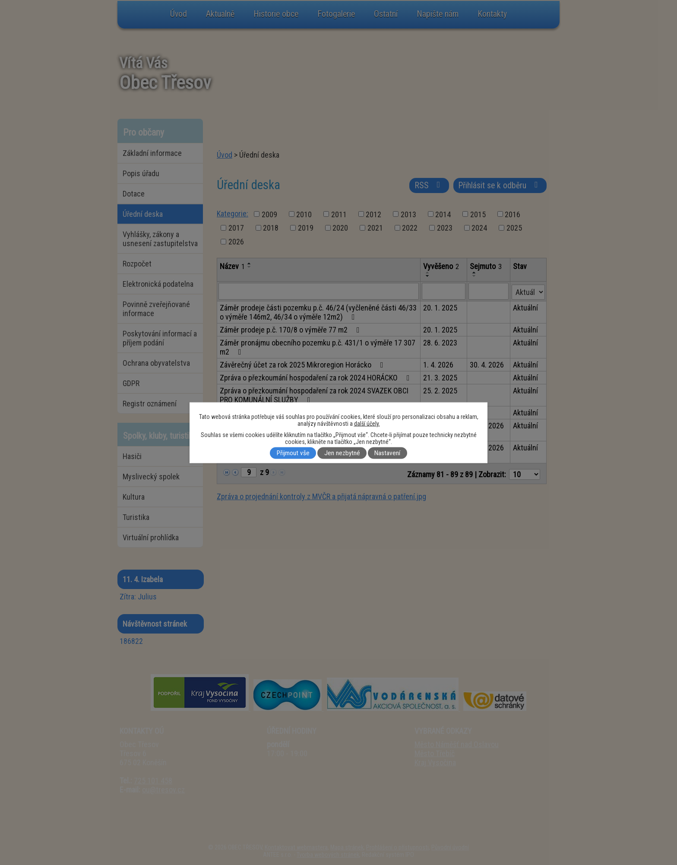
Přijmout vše (293, 453)
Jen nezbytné (342, 453)
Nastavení (387, 453)
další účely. (367, 423)
